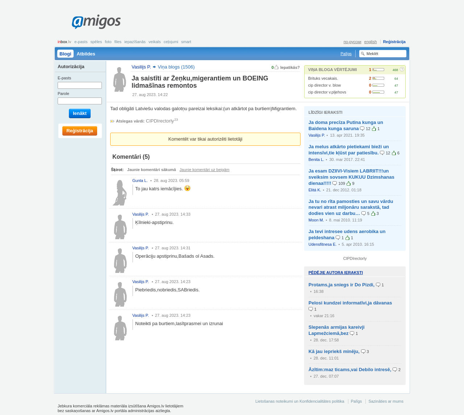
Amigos (96, 21)
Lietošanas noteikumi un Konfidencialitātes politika (299, 401)
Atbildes (86, 54)
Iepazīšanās (135, 42)
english (370, 42)
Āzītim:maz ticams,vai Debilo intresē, (349, 369)
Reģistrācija (394, 42)
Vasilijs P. (316, 135)
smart (186, 42)
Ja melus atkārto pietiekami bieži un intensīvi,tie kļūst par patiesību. (348, 149)
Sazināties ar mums (385, 401)
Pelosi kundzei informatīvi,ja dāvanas (350, 303)
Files (118, 42)
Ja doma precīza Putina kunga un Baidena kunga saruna (345, 125)
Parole (63, 93)
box (64, 42)
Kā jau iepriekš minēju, (334, 351)
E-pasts (80, 42)
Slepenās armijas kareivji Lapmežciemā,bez (336, 330)
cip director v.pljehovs (327, 92)
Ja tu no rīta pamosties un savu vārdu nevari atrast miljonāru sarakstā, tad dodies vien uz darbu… (350, 207)
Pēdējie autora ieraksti (335, 272)
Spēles (96, 42)
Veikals (155, 42)
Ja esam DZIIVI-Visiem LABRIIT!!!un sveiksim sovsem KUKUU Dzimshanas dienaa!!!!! (351, 177)
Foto (108, 42)
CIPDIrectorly (160, 121)
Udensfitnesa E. (322, 244)
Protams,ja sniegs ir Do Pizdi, (341, 284)
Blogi (65, 54)
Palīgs (346, 53)
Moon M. (316, 220)
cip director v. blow (324, 85)
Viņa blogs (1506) (176, 67)
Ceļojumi (170, 42)
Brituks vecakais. (323, 78)
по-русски (352, 42)
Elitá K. (314, 190)
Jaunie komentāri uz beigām (204, 169)
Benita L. (316, 159)
